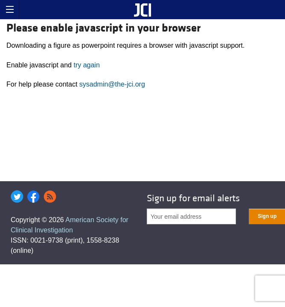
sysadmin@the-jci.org (112, 84)
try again (86, 65)
